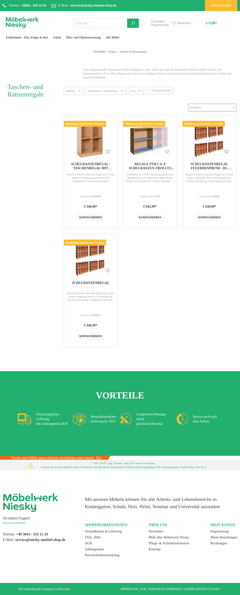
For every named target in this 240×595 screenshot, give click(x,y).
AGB (88, 543)
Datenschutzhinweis (165, 589)
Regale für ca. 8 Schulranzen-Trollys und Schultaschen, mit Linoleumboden (150, 166)
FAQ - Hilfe (93, 537)
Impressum (129, 589)
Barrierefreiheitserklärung (102, 555)
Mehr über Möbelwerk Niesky (169, 537)
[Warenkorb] (208, 23)
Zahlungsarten (94, 549)
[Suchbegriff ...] (100, 23)
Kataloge (155, 549)
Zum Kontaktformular (14, 523)
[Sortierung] (212, 107)
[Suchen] (133, 23)
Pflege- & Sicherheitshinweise (169, 543)
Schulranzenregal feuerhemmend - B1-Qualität (209, 166)
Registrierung (220, 531)
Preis (135, 89)
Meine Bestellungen (224, 537)
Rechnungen (219, 543)
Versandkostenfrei (161, 90)
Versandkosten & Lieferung (103, 531)
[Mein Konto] (146, 23)
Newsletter (156, 531)
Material (73, 89)
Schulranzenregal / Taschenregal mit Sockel (90, 166)
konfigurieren (90, 217)
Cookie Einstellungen (201, 589)
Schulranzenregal (90, 283)
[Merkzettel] (181, 23)
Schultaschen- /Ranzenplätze (105, 89)
